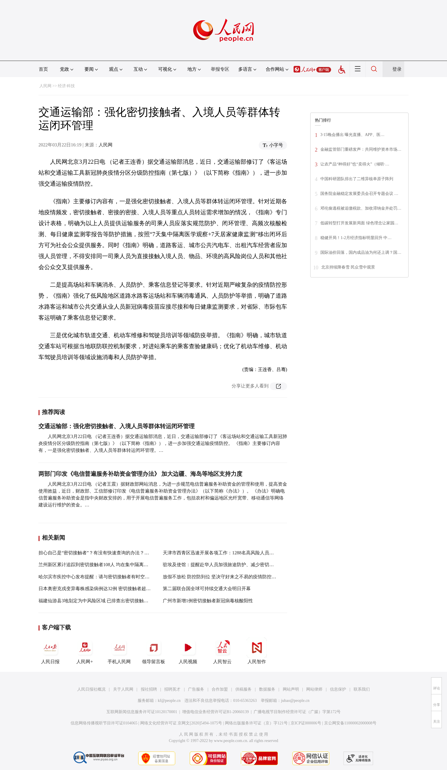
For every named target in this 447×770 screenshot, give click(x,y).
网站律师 (314, 689)
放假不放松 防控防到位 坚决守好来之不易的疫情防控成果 (222, 576)
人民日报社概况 (91, 689)
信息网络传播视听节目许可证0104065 (104, 723)
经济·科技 (66, 86)
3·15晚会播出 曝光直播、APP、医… (352, 135)
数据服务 (267, 689)
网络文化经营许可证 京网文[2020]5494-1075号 (181, 723)
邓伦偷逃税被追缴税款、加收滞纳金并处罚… (360, 208)
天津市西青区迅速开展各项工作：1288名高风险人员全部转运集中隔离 (234, 552)
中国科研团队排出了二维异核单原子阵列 (356, 179)
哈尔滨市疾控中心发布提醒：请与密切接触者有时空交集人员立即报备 (110, 576)
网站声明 (291, 689)
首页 (43, 69)
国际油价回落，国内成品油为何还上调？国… (360, 252)
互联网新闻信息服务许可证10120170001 (141, 712)
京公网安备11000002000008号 (350, 723)
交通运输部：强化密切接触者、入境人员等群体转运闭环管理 (116, 426)
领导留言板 (153, 650)
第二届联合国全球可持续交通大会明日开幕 (207, 588)
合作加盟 (220, 689)
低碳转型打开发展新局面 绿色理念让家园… (359, 223)
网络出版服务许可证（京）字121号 (256, 723)
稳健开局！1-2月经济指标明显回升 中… (355, 238)
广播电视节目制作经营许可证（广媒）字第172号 (297, 712)
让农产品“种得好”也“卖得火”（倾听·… (354, 164)
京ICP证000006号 (306, 723)
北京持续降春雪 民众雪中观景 (348, 267)
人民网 (45, 86)
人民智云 (222, 650)
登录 (397, 69)
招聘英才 (172, 689)
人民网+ (85, 650)
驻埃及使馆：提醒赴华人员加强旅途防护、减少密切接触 (220, 564)
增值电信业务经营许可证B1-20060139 (215, 712)
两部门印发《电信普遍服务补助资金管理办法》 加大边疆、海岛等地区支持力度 (140, 474)
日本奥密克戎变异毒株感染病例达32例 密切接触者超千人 (96, 588)
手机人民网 (119, 650)
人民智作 (257, 650)
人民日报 (50, 650)
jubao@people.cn (295, 700)
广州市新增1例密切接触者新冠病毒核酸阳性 (208, 600)
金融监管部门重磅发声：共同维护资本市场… (360, 149)
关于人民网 (123, 689)
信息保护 (338, 689)
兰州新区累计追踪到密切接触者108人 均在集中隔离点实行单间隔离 (107, 564)
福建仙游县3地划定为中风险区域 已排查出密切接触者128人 (99, 600)
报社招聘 (149, 689)
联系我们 (362, 689)
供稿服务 (243, 689)
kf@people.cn (169, 700)
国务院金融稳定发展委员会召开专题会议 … (359, 193)
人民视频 (188, 650)
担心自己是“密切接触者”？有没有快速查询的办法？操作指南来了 (105, 552)
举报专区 (220, 69)
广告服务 (196, 689)
